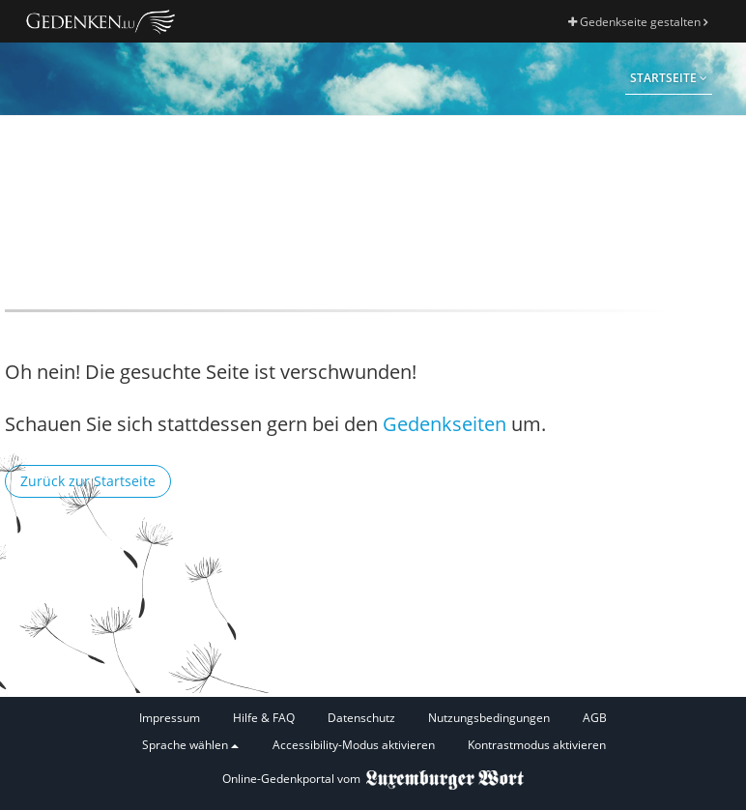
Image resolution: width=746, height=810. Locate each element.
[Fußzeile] (373, 732)
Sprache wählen (190, 745)
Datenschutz (361, 717)
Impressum (169, 717)
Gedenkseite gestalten (637, 22)
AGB (595, 717)
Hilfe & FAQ (264, 717)
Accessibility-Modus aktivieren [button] (354, 745)
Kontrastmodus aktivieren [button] (537, 745)
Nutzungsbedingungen (489, 717)
